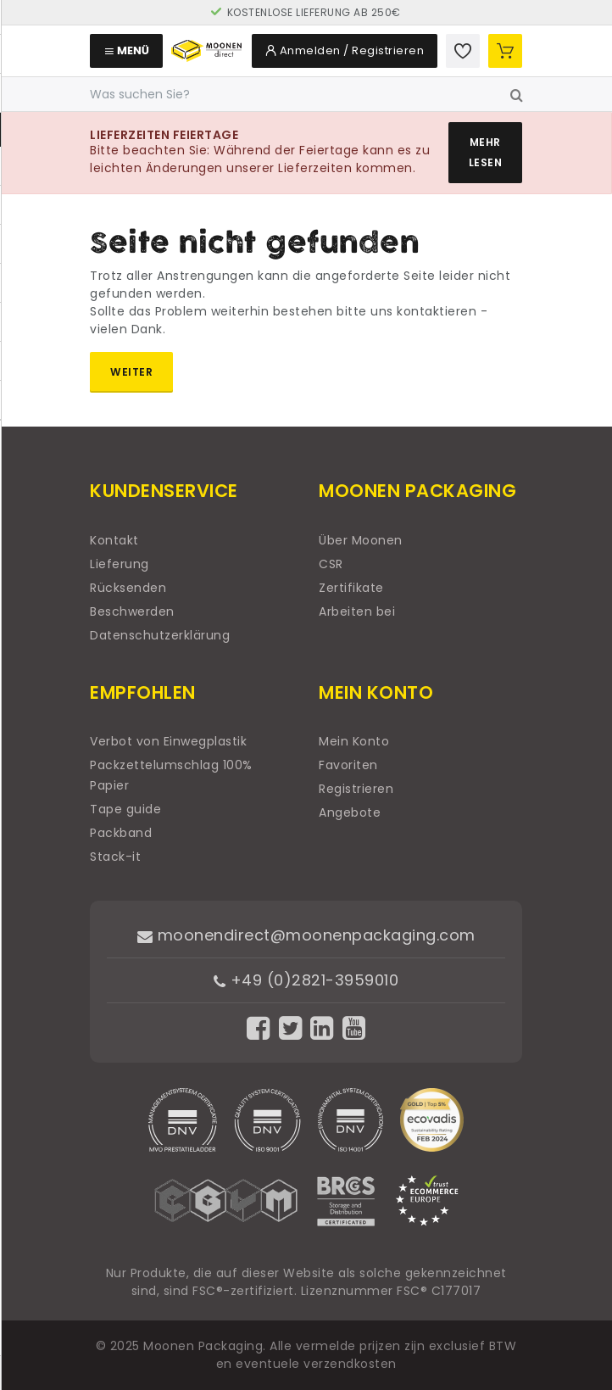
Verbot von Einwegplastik (168, 741)
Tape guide (125, 809)
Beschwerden (132, 611)
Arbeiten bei (357, 611)
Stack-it (115, 856)
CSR (331, 563)
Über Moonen (361, 540)
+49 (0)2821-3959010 (306, 980)
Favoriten (348, 764)
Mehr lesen (486, 152)
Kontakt (114, 540)
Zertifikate (351, 587)
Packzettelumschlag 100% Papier (171, 775)
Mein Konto (354, 741)
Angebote (350, 812)
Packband (121, 832)
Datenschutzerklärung (160, 635)
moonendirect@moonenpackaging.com (306, 935)
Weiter (131, 372)
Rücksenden (128, 587)
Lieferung (119, 563)
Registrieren (356, 788)
